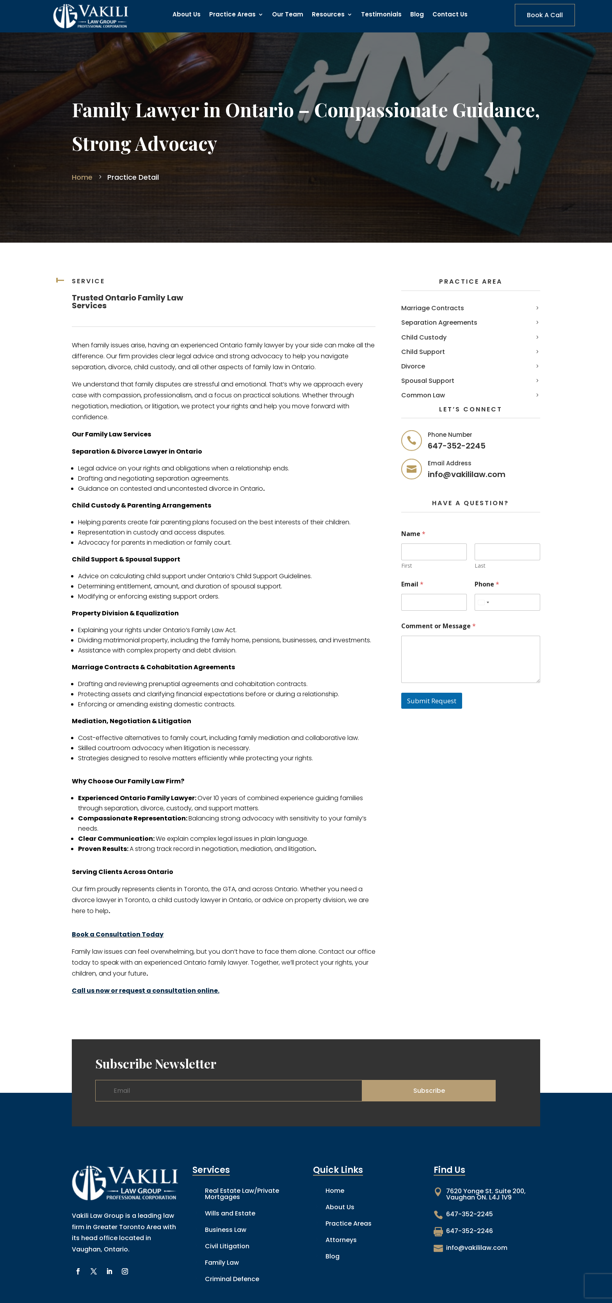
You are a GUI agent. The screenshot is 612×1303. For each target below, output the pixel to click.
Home (83, 177)
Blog (417, 15)
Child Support (423, 351)
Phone (487, 584)
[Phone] (507, 602)
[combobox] (483, 602)
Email (412, 584)
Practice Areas (232, 15)
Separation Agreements (439, 322)
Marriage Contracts (432, 308)
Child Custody (424, 337)
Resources (328, 15)
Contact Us (450, 15)
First (406, 565)
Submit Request (431, 700)
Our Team (287, 15)
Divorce (413, 366)
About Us (187, 15)
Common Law (423, 395)
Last (480, 565)
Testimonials (381, 15)
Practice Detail (132, 177)
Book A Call (545, 15)
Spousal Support (427, 380)
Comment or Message (438, 626)
